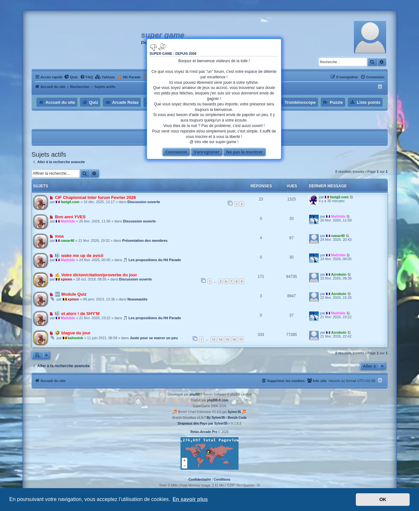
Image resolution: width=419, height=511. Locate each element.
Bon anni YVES (70, 216)
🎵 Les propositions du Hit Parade (152, 260)
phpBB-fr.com (217, 400)
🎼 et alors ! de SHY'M (77, 313)
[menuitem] (71, 77)
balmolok (75, 338)
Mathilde (68, 221)
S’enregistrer (206, 152)
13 (213, 339)
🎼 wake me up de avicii (79, 255)
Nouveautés (137, 299)
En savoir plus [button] (190, 499)
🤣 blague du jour (73, 332)
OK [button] (382, 499)
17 (240, 339)
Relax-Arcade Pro (203, 432)
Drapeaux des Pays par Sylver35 (203, 423)
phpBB (195, 394)
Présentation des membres (145, 240)
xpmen (66, 279)
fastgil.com (70, 202)
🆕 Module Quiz (70, 294)
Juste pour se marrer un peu (154, 338)
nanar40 (67, 240)
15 (227, 339)
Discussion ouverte (143, 202)
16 (234, 339)
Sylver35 (234, 412)
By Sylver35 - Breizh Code (227, 417)
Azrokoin (338, 274)
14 (220, 339)
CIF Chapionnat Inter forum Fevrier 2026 (95, 197)
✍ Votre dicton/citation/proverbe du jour (96, 274)
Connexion (176, 152)
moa (59, 236)
